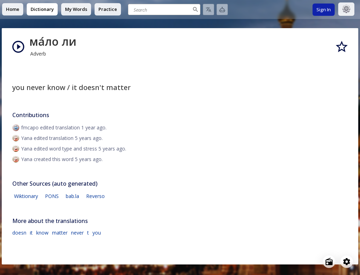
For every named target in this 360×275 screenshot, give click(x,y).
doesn (19, 232)
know (42, 232)
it (31, 232)
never (77, 232)
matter (60, 232)
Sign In (323, 9)
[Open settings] (346, 261)
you (96, 232)
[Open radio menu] (329, 261)
